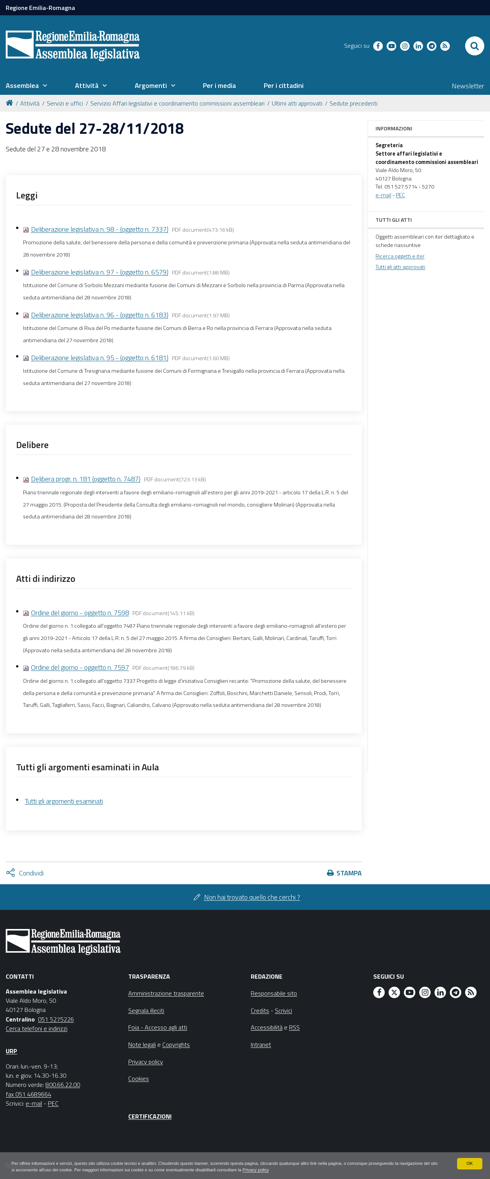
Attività (29, 103)
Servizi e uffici (65, 103)
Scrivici (283, 1010)
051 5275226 (56, 1019)
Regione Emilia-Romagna (40, 7)
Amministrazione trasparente (166, 993)
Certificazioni (150, 1116)
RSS (294, 1027)
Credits (260, 1010)
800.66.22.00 (63, 1084)
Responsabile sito (274, 993)
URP (11, 1051)
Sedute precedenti (353, 103)
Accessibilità (267, 1027)
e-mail (383, 195)
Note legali (142, 1044)
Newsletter (468, 86)
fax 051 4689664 (28, 1094)
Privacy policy (313, 1170)
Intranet (261, 1044)
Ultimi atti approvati (297, 103)
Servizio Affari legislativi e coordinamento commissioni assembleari (177, 103)
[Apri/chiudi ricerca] (474, 45)
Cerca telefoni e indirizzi (36, 1028)
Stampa (349, 873)
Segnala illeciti (146, 1010)
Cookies (138, 1078)
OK (469, 1163)
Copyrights (176, 1044)
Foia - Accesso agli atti (157, 1027)
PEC (400, 195)
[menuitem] (26, 85)
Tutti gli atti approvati (400, 267)
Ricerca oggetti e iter (400, 256)
